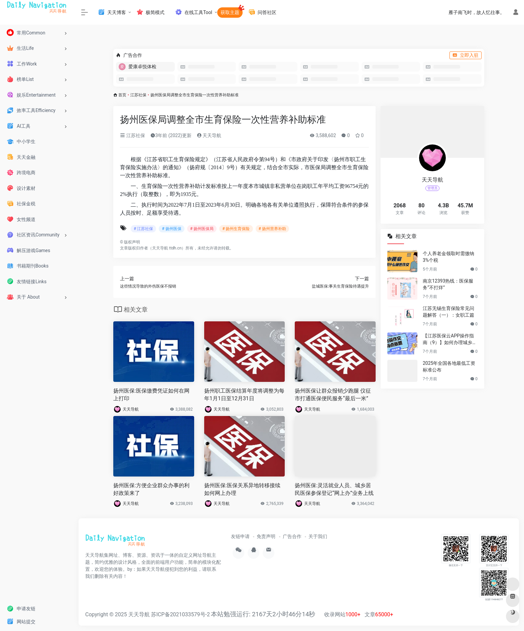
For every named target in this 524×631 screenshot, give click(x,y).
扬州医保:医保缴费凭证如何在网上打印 (151, 395)
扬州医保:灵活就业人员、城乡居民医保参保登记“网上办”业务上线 (334, 489)
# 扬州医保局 (202, 228)
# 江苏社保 (143, 228)
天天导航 (209, 135)
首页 (122, 95)
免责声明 (266, 536)
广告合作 (292, 536)
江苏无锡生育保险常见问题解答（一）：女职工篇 (448, 312)
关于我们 (317, 536)
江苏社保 (138, 95)
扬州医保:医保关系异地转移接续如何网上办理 (242, 489)
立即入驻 (465, 55)
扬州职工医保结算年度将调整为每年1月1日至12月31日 (244, 395)
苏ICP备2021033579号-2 (180, 614)
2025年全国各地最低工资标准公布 (449, 366)
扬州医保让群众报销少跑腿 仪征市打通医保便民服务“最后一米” (333, 395)
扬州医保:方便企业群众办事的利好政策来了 (151, 489)
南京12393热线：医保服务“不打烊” (448, 284)
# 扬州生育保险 (236, 228)
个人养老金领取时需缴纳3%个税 (448, 257)
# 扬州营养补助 (272, 228)
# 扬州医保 (171, 228)
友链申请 (240, 536)
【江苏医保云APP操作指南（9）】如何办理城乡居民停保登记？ (450, 339)
